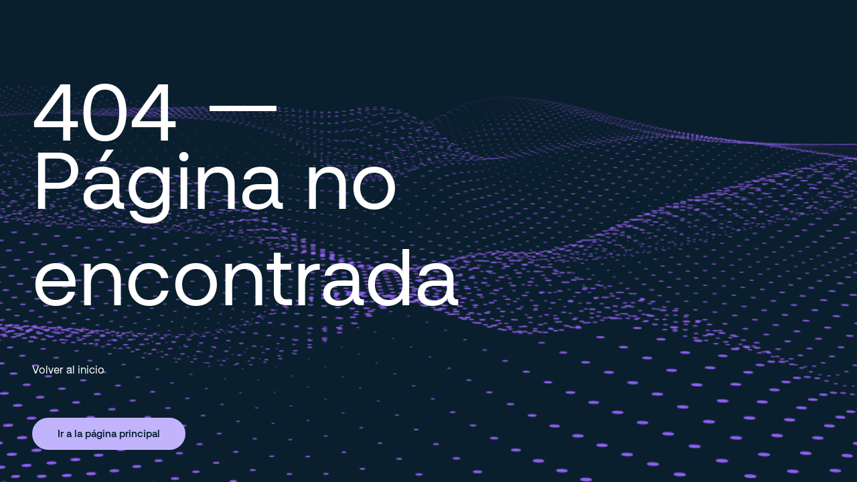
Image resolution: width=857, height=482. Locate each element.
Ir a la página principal (109, 433)
